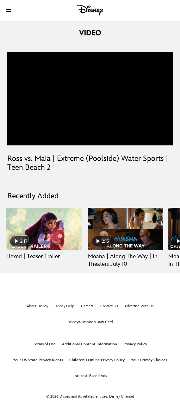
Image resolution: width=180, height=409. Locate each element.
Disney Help (64, 306)
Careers (87, 306)
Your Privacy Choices (149, 360)
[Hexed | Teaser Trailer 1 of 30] (44, 229)
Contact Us (109, 306)
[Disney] (90, 10)
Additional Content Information (89, 344)
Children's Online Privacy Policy (97, 360)
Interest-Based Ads (90, 376)
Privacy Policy (135, 344)
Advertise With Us (139, 306)
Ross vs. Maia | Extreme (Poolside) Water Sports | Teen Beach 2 (87, 163)
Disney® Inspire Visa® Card (90, 322)
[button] (9, 10)
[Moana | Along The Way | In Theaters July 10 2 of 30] (125, 229)
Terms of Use (44, 344)
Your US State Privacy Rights (38, 360)
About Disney (37, 306)
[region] (90, 98)
